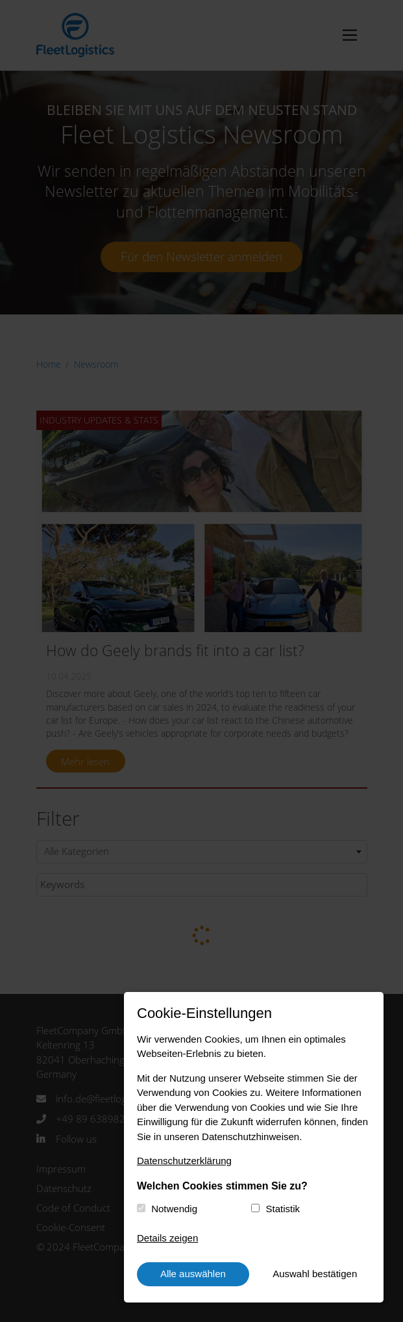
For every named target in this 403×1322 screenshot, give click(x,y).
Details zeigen (167, 1237)
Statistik (283, 1208)
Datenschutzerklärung (184, 1160)
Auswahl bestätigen (315, 1273)
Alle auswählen (193, 1273)
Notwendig (174, 1208)
